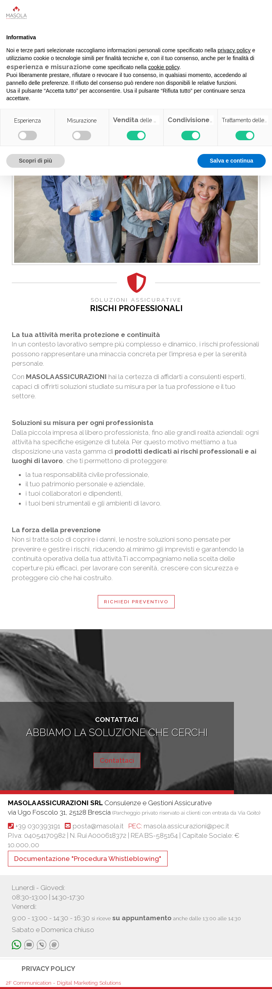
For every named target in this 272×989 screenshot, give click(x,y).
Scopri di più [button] (35, 161)
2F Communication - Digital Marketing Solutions (63, 983)
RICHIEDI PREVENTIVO (136, 601)
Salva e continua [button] (231, 161)
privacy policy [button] (234, 50)
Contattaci (117, 760)
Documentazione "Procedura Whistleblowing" (87, 859)
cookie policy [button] (163, 67)
